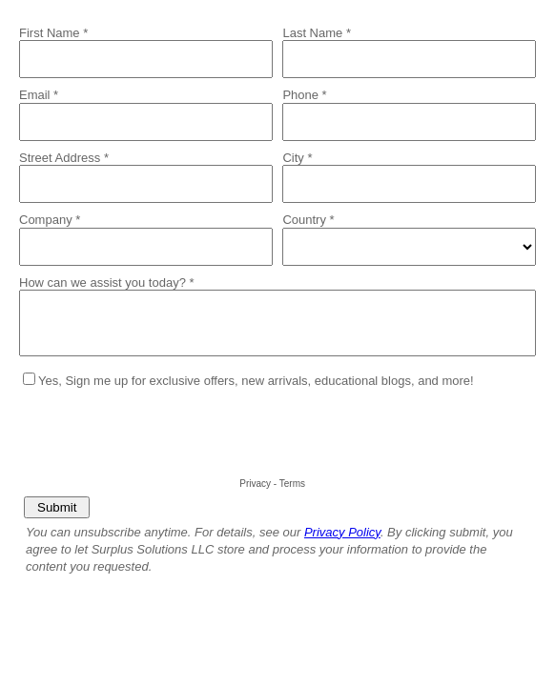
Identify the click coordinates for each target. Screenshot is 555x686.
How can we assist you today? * (107, 282)
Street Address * (64, 158)
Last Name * (316, 33)
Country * (308, 219)
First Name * (53, 33)
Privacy (255, 483)
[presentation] (164, 435)
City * (297, 158)
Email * (38, 95)
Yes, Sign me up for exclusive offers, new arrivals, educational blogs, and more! (256, 380)
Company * (49, 219)
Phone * (304, 95)
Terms (292, 483)
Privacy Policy (342, 532)
